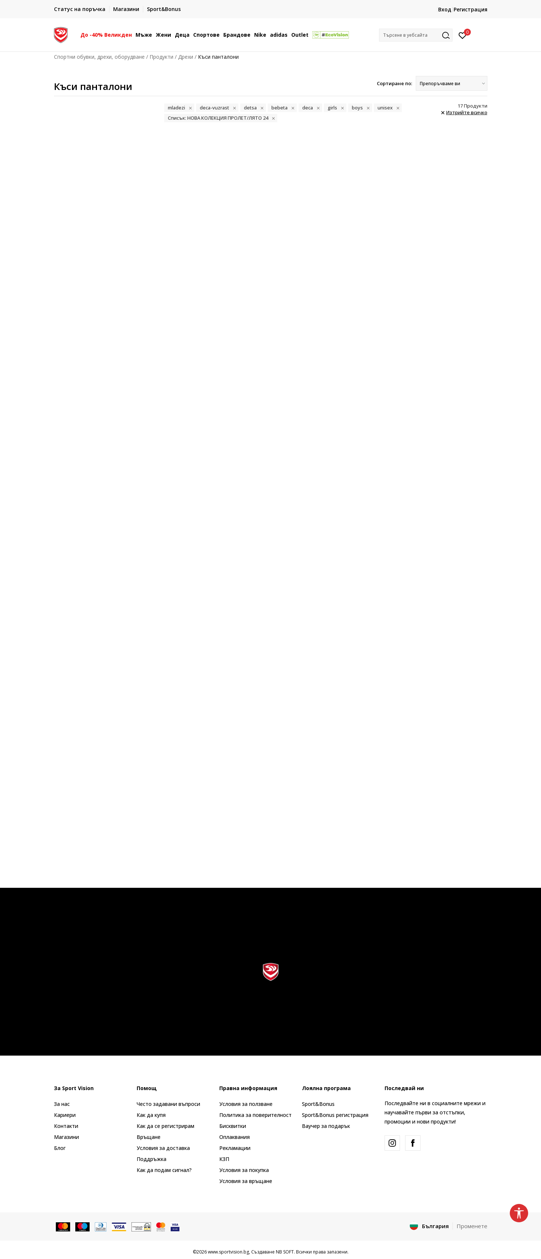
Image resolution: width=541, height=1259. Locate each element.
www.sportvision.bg (228, 1252)
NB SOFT (285, 1252)
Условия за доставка (163, 1147)
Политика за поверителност (255, 1114)
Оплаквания (234, 1136)
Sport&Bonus (318, 1103)
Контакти (66, 1125)
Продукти (161, 56)
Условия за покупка (244, 1169)
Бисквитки (232, 1125)
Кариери (65, 1114)
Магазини (66, 1136)
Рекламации (234, 1147)
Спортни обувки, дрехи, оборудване (99, 56)
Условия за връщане (245, 1180)
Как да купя (151, 1114)
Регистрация (470, 9)
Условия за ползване (246, 1103)
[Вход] (462, 34)
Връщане (149, 1136)
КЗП (224, 1158)
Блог (60, 1147)
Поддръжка (151, 1158)
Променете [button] (472, 1226)
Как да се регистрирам (165, 1125)
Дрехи (185, 56)
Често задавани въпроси (168, 1103)
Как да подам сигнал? (164, 1169)
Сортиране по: (394, 83)
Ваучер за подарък (326, 1125)
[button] (415, 35)
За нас (62, 1103)
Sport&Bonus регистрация (335, 1114)
